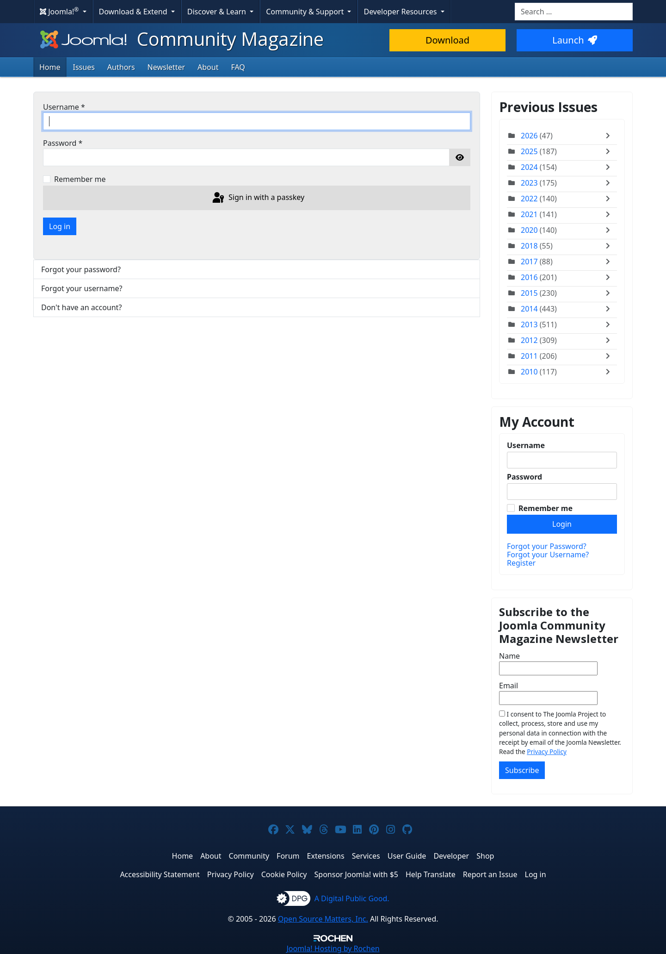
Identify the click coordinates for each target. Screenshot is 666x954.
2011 (529, 356)
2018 (529, 246)
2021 (529, 214)
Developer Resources (401, 11)
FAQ (238, 67)
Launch (574, 40)
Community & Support (305, 11)
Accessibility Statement (159, 874)
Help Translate (431, 874)
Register (521, 563)
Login (562, 524)
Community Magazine (181, 38)
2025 (529, 151)
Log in (59, 226)
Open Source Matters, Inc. (323, 919)
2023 (529, 183)
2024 (529, 167)
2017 (529, 261)
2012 (529, 340)
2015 (529, 293)
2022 (529, 198)
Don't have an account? (81, 307)
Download (447, 40)
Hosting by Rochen (332, 948)
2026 (529, 136)
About (207, 67)
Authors (121, 67)
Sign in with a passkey (257, 198)
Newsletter (166, 67)
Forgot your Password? (546, 546)
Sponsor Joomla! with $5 (356, 874)
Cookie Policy (284, 874)
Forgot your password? (81, 269)
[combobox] (574, 11)
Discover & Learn (217, 11)
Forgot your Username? (548, 554)
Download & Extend (134, 11)
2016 (529, 277)
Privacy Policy (547, 751)
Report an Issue (490, 874)
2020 (529, 230)
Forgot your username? (81, 288)
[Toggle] (610, 135)
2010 (529, 372)
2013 (529, 324)
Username (64, 107)
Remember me (80, 179)
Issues (84, 67)
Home (50, 67)
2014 (529, 309)
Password (62, 143)
